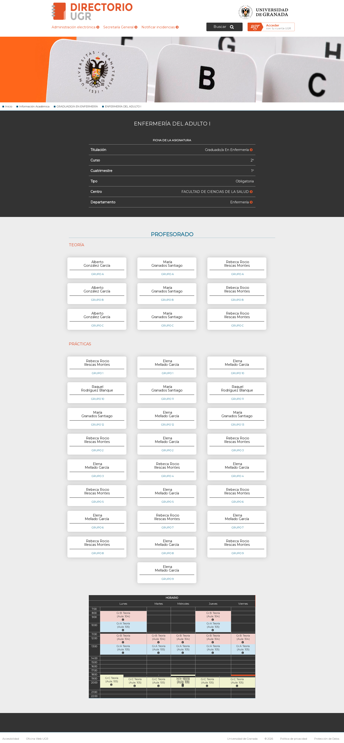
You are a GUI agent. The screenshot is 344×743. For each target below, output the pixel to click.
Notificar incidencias (160, 27)
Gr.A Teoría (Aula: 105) (123, 627)
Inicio (8, 106)
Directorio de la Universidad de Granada (92, 11)
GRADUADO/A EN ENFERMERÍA (77, 106)
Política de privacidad (293, 738)
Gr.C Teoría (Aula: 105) (111, 681)
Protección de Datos (326, 738)
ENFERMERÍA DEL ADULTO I (123, 106)
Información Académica (34, 106)
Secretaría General (120, 27)
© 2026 (269, 738)
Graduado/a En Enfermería (229, 150)
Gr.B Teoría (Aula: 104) (123, 616)
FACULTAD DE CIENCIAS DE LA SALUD (217, 192)
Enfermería (241, 202)
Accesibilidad (10, 738)
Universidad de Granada (263, 10)
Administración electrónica (75, 27)
